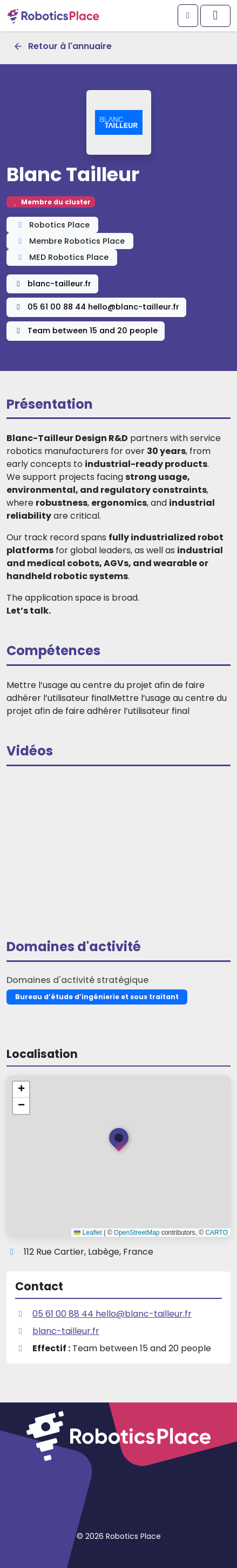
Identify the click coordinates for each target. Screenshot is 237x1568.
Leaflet (87, 1232)
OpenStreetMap (137, 1232)
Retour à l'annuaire (62, 46)
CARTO (216, 1232)
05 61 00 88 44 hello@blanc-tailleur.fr (96, 306)
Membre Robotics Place (70, 241)
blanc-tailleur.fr (52, 283)
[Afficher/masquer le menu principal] (215, 16)
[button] (118, 1142)
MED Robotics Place (62, 257)
